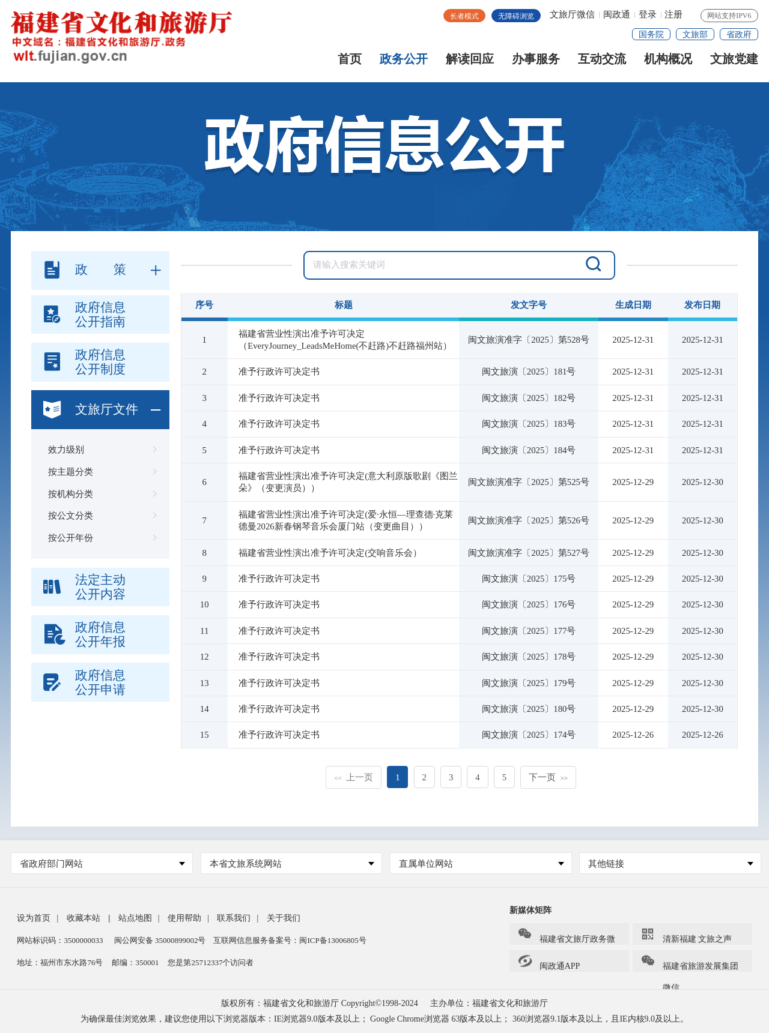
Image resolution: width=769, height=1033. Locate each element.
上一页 (353, 777)
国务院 (651, 34)
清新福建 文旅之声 (686, 935)
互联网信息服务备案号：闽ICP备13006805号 (289, 940)
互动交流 (602, 61)
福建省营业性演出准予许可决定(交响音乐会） (330, 553)
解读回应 (470, 61)
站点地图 (135, 918)
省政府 (739, 34)
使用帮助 (184, 918)
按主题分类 (100, 472)
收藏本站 (83, 918)
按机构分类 (100, 494)
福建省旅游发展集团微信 (689, 963)
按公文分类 (100, 516)
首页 (350, 61)
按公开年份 (100, 538)
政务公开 (404, 61)
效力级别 (100, 450)
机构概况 (668, 61)
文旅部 (695, 34)
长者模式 (464, 16)
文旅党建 (734, 61)
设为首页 (33, 918)
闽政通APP (548, 962)
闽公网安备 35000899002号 (160, 940)
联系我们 (234, 918)
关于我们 (283, 918)
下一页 (548, 777)
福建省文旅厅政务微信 (566, 936)
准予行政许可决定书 (279, 371)
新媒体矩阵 (530, 910)
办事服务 (536, 61)
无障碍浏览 (516, 16)
